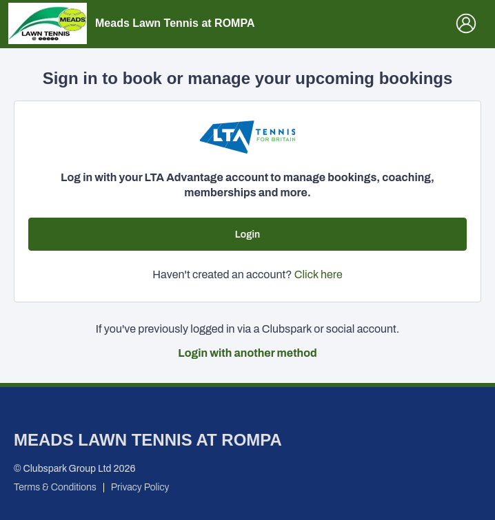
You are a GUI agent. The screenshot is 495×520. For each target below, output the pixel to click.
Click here (318, 274)
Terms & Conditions (55, 487)
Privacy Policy (140, 487)
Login (247, 234)
